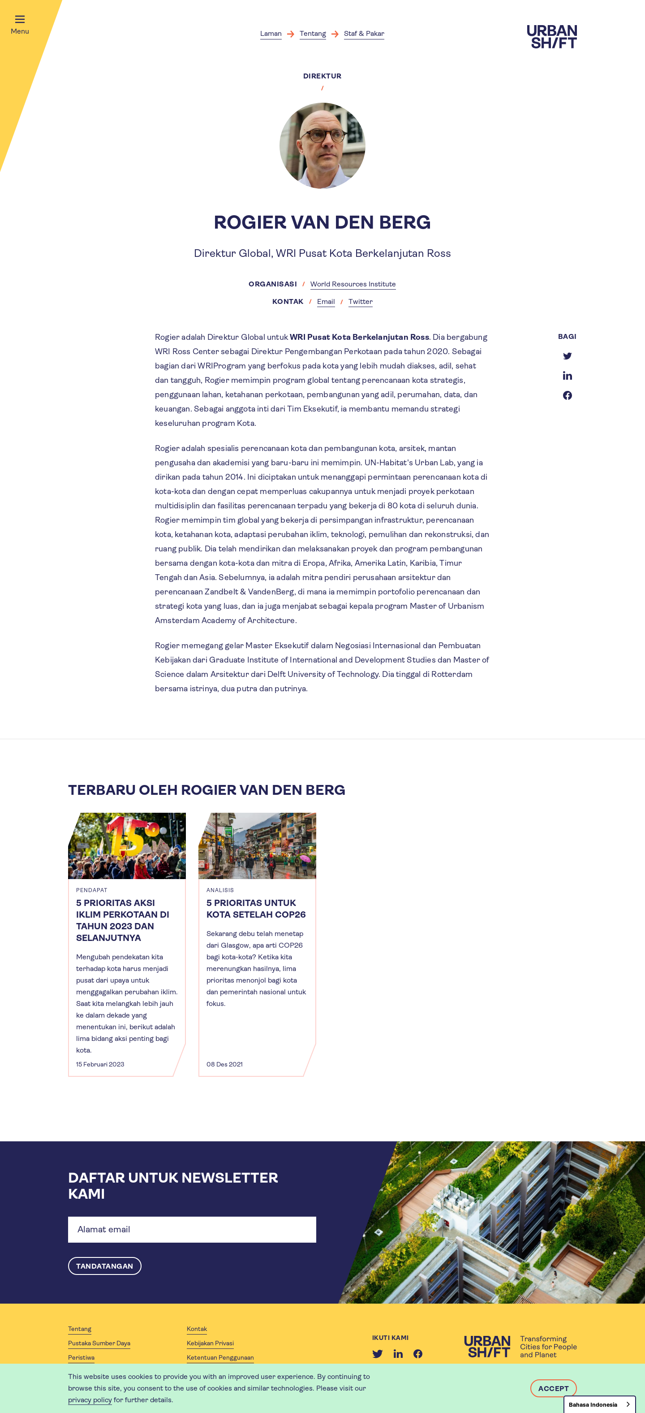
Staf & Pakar (364, 33)
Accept (553, 1388)
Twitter (360, 301)
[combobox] (599, 1404)
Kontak (197, 1328)
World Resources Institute (353, 284)
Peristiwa (81, 1357)
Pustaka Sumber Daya (99, 1343)
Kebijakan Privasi (210, 1343)
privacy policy (90, 1400)
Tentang (313, 33)
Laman (271, 33)
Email (326, 301)
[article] (127, 945)
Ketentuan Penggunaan (220, 1357)
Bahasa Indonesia (593, 1404)
